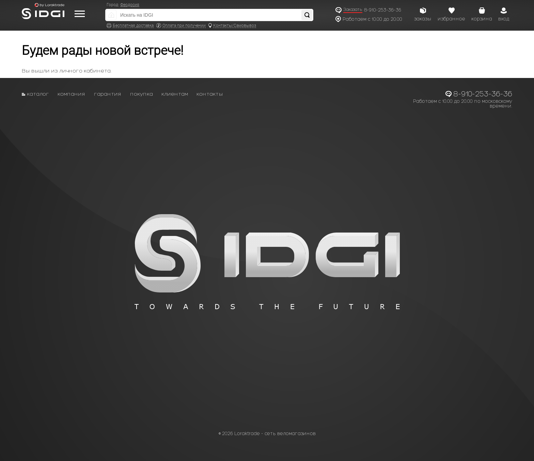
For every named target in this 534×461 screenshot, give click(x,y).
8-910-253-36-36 (382, 10)
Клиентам (174, 94)
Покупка (141, 94)
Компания (71, 94)
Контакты (210, 94)
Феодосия (129, 4)
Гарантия (108, 94)
